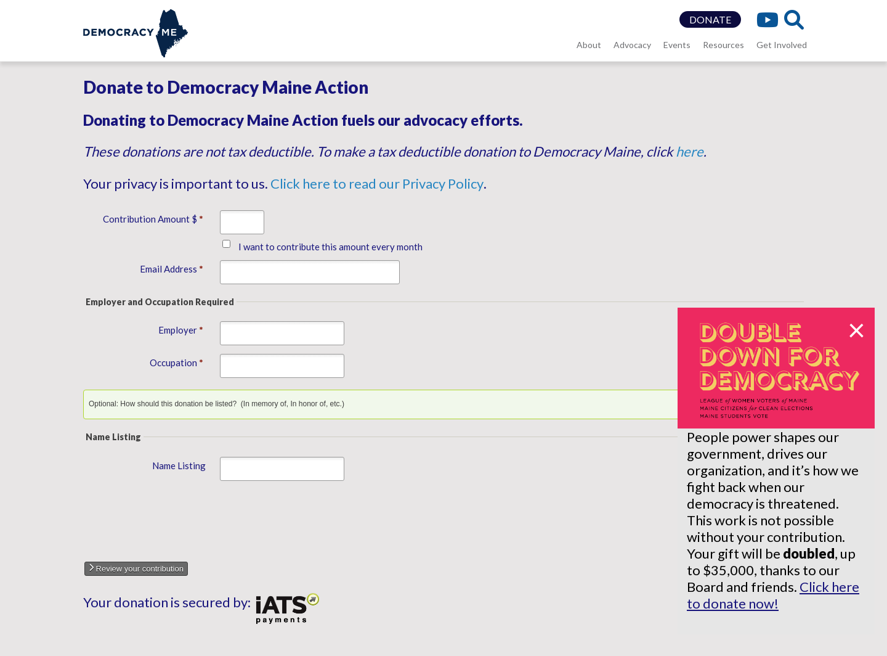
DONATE (710, 19)
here (689, 151)
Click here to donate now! (773, 595)
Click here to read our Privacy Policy (377, 183)
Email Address (171, 268)
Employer (180, 329)
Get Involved (781, 44)
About (589, 44)
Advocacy (632, 44)
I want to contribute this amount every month (330, 246)
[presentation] (187, 518)
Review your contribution (136, 568)
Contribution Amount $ (153, 218)
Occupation (176, 362)
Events (677, 44)
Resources (723, 44)
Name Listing (179, 465)
